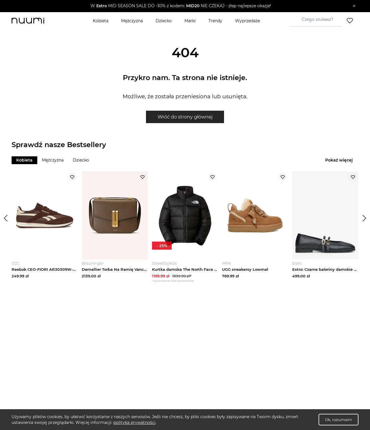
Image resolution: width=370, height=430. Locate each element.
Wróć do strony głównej (185, 117)
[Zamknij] (354, 6)
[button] (181, 6)
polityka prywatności (134, 422)
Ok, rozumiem (338, 419)
